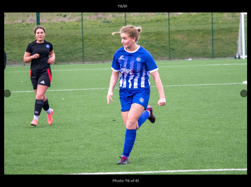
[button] (229, 7)
